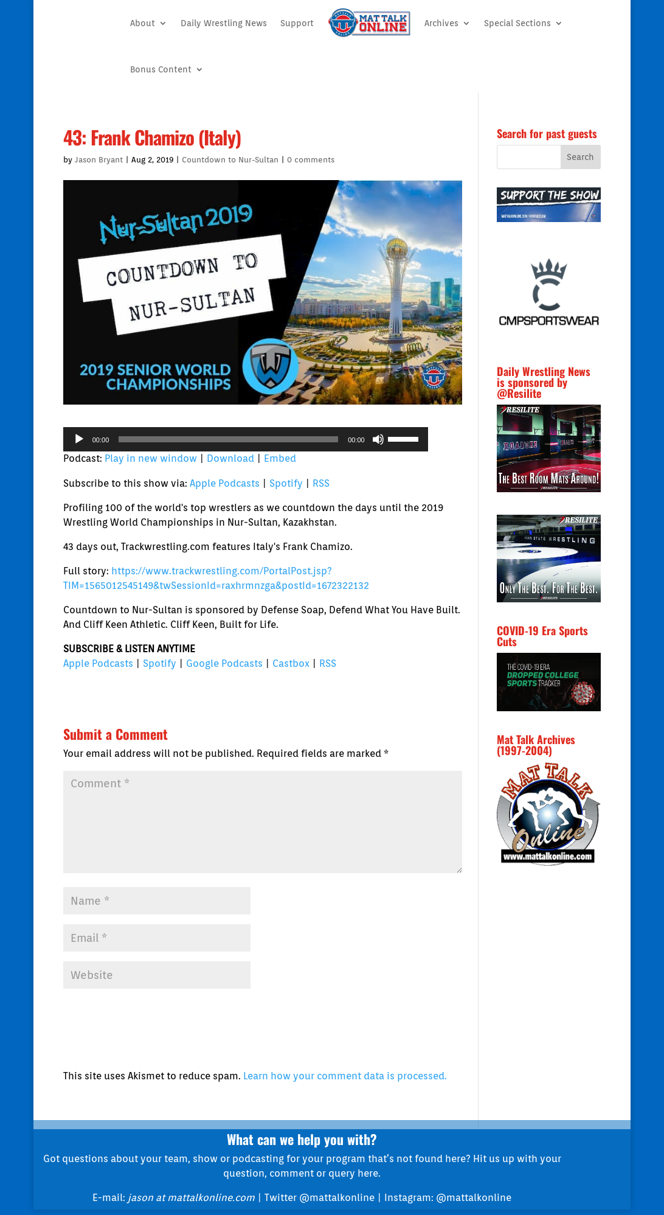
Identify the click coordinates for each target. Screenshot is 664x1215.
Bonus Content (161, 69)
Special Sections (517, 23)
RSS (321, 483)
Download (230, 458)
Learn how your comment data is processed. (345, 1076)
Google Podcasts (224, 663)
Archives (441, 23)
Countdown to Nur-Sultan (230, 159)
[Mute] (378, 439)
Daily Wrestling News (224, 23)
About (142, 23)
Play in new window (151, 458)
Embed (280, 458)
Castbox (291, 663)
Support (297, 23)
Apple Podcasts (225, 483)
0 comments (310, 159)
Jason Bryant (99, 159)
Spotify (286, 483)
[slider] (228, 439)
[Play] (79, 439)
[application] (245, 439)
